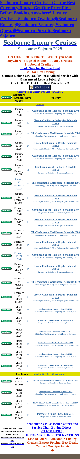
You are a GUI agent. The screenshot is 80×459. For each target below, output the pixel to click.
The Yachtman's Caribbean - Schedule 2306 (55, 182)
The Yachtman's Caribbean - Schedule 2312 (55, 331)
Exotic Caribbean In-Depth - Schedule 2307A (55, 221)
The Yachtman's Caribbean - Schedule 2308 (55, 232)
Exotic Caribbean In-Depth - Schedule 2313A (55, 365)
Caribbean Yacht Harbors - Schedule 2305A (55, 168)
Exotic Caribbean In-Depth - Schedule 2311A (55, 320)
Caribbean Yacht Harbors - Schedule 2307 (55, 209)
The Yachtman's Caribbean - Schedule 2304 (55, 133)
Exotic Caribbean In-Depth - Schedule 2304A (55, 144)
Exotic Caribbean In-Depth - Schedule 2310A (55, 296)
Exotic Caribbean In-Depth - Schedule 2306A (55, 197)
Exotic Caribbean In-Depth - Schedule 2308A (55, 244)
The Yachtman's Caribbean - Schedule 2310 (55, 281)
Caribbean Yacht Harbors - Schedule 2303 (55, 110)
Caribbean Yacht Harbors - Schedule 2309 (55, 254)
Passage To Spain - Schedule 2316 (55, 413)
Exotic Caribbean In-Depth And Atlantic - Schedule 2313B (55, 380)
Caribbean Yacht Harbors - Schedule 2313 (55, 354)
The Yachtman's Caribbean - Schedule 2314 (55, 392)
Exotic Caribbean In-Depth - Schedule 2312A (55, 343)
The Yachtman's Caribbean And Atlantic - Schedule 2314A (55, 403)
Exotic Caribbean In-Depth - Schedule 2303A (55, 122)
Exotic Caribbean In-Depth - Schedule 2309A (55, 268)
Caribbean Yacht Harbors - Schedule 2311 (55, 309)
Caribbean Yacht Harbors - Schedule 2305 (55, 155)
